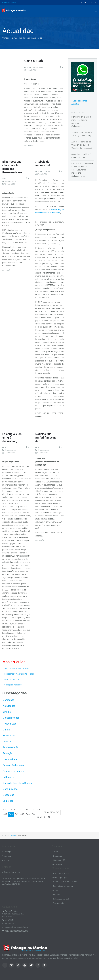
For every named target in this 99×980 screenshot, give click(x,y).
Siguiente (41, 817)
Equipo (55, 890)
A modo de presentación (62, 873)
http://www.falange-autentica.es (16, 930)
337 (33, 809)
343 (28, 814)
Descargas (8, 794)
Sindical (7, 711)
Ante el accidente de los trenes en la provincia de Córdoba (81, 145)
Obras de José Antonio (12, 872)
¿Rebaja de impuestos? (13, 685)
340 (11, 814)
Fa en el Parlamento (13, 765)
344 (33, 814)
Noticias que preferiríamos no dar (46, 437)
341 (16, 814)
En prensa (8, 800)
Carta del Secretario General (17, 783)
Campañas (8, 700)
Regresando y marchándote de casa (19, 674)
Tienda (55, 852)
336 (27, 809)
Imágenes (7, 856)
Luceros (7, 741)
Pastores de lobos (11, 679)
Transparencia (58, 903)
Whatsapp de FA (59, 860)
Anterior (14, 809)
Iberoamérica (10, 759)
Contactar (6, 3)
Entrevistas (9, 735)
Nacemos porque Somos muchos (65, 882)
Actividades (9, 705)
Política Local (10, 723)
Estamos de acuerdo (13, 771)
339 (5, 814)
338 (38, 809)
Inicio (5, 809)
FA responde (57, 864)
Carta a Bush (35, 60)
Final (50, 817)
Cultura (7, 729)
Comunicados (10, 789)
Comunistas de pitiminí (80, 154)
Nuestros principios (60, 877)
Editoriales (8, 777)
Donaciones (57, 856)
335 (21, 809)
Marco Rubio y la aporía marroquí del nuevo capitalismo (81, 120)
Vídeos (6, 860)
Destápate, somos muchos (63, 886)
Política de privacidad (61, 899)
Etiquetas (56, 895)
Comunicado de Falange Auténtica (18, 668)
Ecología (7, 753)
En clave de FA (10, 747)
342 (22, 814)
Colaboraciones (11, 717)
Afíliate (13, 3)
